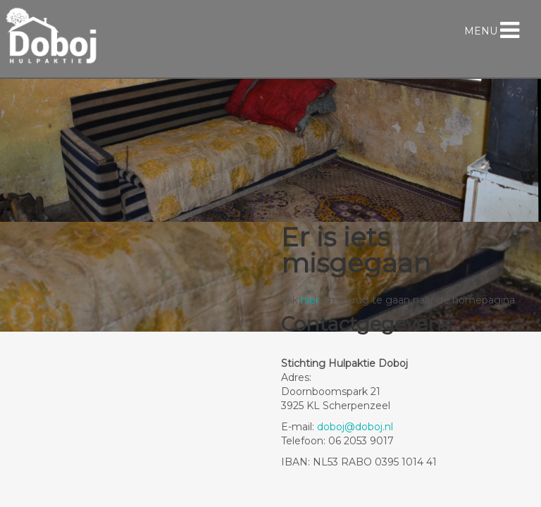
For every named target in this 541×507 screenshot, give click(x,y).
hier (310, 300)
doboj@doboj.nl (355, 426)
